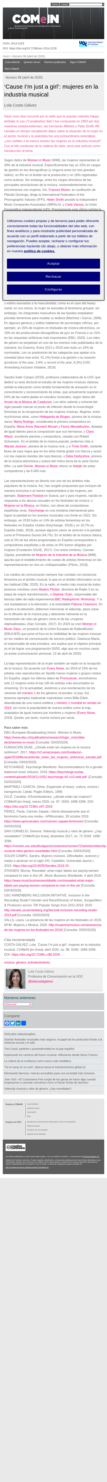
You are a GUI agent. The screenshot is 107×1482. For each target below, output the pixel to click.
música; (10, 962)
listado (77, 466)
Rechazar (54, 276)
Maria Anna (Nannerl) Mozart (37, 426)
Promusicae (68, 678)
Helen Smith (55, 199)
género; (22, 962)
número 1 (29, 693)
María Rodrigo (24, 421)
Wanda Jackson (15, 446)
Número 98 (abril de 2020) (29, 56)
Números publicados (55, 62)
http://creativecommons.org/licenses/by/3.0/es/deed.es (27, 1167)
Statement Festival (30, 495)
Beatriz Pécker (49, 589)
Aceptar (53, 263)
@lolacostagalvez (40, 981)
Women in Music (39, 160)
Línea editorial (12, 62)
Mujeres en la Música (19, 505)
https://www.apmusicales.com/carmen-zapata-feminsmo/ (44, 821)
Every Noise (55, 668)
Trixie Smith (79, 446)
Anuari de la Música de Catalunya (28, 402)
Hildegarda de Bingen (55, 416)
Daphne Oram (63, 594)
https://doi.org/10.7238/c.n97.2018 (28, 806)
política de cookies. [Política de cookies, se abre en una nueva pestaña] (39, 251)
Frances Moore (59, 189)
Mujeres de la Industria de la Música (61, 555)
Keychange (36, 510)
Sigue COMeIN (78, 62)
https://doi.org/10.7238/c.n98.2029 (36, 954)
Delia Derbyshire (77, 456)
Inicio (6, 56)
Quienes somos (32, 62)
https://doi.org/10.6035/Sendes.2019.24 (40, 865)
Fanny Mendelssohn (75, 426)
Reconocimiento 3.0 (91, 1157)
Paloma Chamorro (84, 604)
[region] (53, 256)
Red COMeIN (12, 68)
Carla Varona (74, 204)
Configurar (53, 289)
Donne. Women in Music (41, 466)
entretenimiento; (39, 962)
